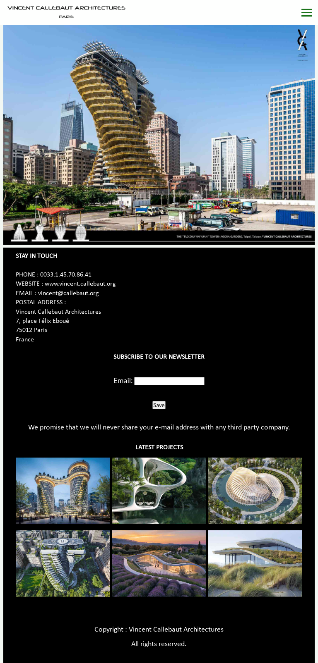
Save (158, 405)
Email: (123, 380)
